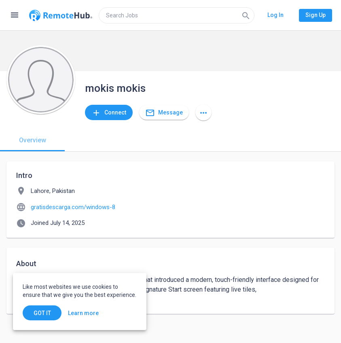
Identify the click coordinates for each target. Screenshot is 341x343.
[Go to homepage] (60, 15)
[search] (176, 15)
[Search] (246, 15)
